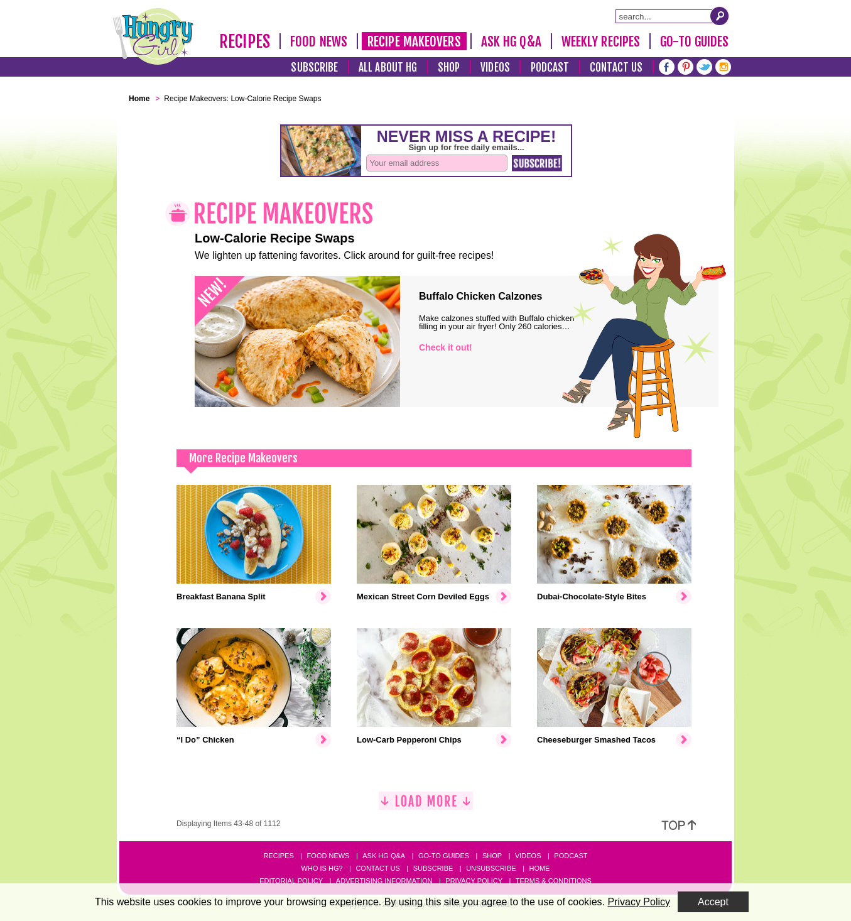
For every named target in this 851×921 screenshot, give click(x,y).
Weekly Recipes (600, 41)
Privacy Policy (473, 881)
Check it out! (445, 347)
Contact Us (616, 67)
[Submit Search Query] (719, 15)
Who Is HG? (322, 868)
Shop (449, 67)
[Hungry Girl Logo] (153, 36)
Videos (495, 67)
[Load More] (426, 806)
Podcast (550, 67)
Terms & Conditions (554, 881)
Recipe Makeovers (414, 41)
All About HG (388, 67)
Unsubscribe (491, 868)
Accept (713, 901)
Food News (318, 41)
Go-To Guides (694, 41)
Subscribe (314, 67)
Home (539, 868)
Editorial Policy (291, 881)
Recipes (244, 41)
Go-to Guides (443, 855)
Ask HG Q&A (511, 41)
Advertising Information (384, 881)
